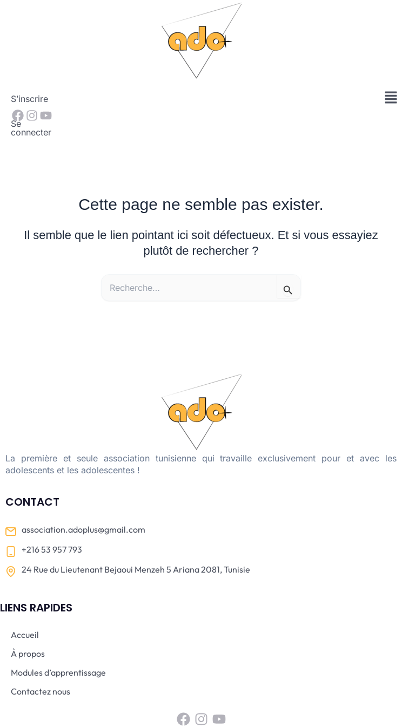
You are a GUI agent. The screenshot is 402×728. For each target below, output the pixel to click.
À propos (28, 620)
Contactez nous (40, 657)
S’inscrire (29, 98)
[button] (391, 98)
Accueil (25, 601)
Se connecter (85, 98)
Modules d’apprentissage (58, 639)
